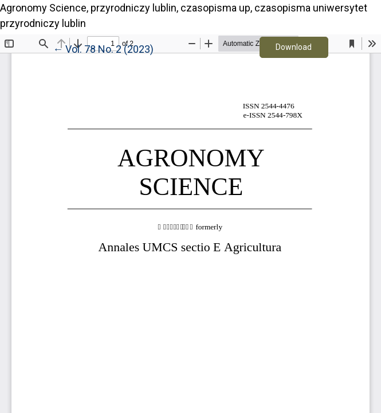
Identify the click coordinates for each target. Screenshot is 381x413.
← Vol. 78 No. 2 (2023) (103, 48)
